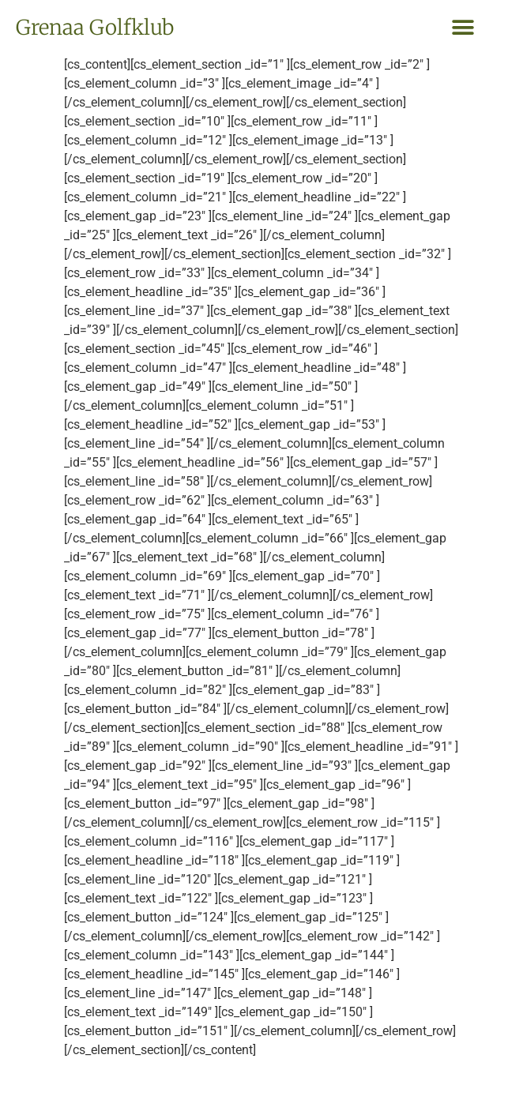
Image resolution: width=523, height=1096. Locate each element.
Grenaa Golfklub (95, 27)
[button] (462, 28)
